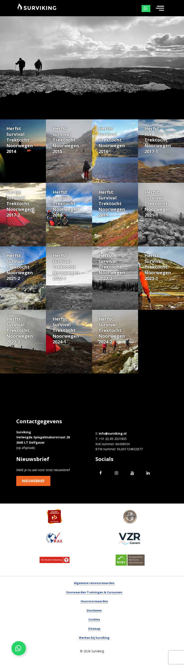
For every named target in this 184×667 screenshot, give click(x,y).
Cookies (94, 629)
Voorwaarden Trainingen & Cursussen (94, 601)
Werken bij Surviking (94, 647)
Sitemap (94, 638)
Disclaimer (94, 620)
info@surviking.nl (112, 443)
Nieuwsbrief (33, 490)
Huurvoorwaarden (94, 611)
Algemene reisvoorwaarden (94, 592)
